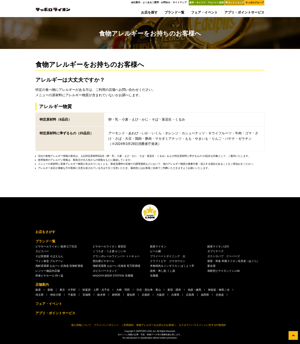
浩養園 (154, 276)
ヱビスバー (42, 252)
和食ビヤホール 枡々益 (49, 276)
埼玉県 (39, 296)
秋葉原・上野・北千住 (96, 291)
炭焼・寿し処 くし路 (162, 272)
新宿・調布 (174, 291)
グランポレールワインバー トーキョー (116, 257)
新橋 (50, 291)
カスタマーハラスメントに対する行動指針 (202, 326)
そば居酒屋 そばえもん (49, 257)
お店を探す (149, 13)
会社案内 (135, 3)
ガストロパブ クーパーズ (223, 257)
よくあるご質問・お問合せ (156, 3)
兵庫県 (175, 296)
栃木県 (101, 296)
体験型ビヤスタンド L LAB (223, 272)
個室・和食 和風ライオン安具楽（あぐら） (233, 262)
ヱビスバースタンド (105, 272)
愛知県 (131, 296)
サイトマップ (180, 3)
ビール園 (155, 252)
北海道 (220, 296)
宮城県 (86, 296)
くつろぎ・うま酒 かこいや (109, 252)
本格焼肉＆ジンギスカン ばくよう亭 (172, 267)
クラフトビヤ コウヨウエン (167, 262)
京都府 (146, 296)
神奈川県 (55, 296)
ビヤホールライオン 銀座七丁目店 (56, 247)
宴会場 (211, 267)
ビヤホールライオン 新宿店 (109, 247)
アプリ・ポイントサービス (245, 13)
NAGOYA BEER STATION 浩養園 (113, 276)
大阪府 (160, 296)
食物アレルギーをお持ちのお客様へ (156, 326)
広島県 (190, 296)
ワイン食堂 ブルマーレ (49, 262)
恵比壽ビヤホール (103, 262)
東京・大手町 (68, 291)
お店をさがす (45, 233)
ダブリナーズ (215, 252)
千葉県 (72, 296)
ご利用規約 (127, 326)
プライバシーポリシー (106, 326)
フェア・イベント (204, 13)
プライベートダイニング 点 (167, 257)
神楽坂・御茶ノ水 (219, 291)
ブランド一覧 (175, 13)
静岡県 (116, 296)
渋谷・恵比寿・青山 (148, 291)
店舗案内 (42, 286)
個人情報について (81, 326)
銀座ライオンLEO (218, 247)
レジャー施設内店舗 (47, 272)
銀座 (38, 291)
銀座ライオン (158, 247)
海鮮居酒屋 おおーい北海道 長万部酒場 (116, 267)
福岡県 (205, 296)
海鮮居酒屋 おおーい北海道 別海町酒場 (59, 267)
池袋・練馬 (194, 291)
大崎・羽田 (123, 291)
